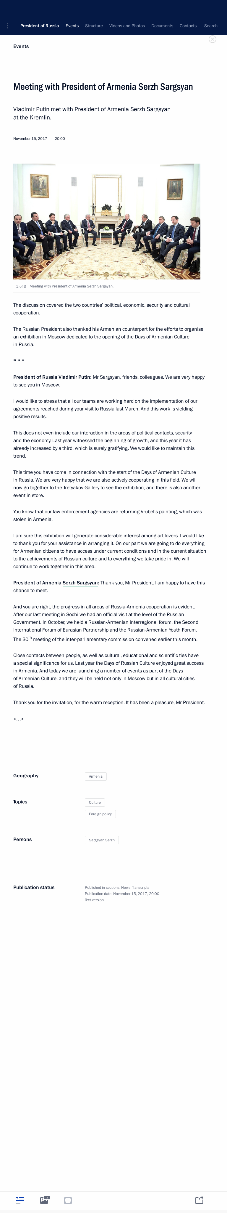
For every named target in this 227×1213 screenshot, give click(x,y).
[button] (10, 9)
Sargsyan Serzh (102, 840)
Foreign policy (100, 814)
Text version (94, 900)
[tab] (20, 1200)
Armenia (96, 776)
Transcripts (140, 887)
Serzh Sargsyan (80, 582)
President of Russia (39, 9)
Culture (95, 802)
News (125, 887)
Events (21, 46)
